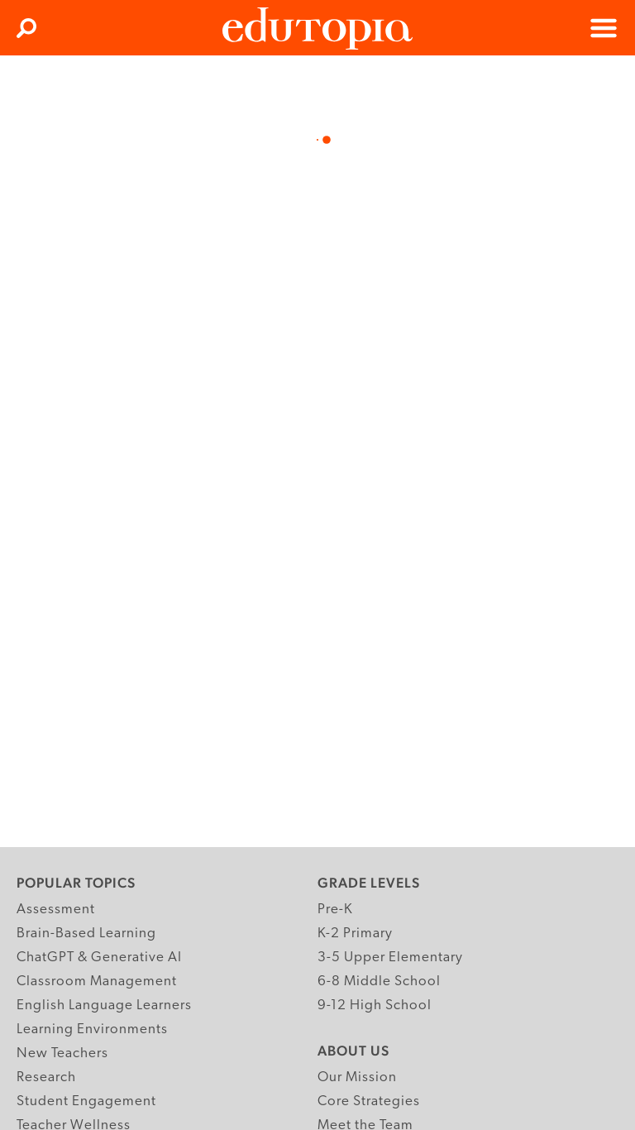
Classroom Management (97, 981)
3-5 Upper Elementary (390, 957)
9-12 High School (375, 1005)
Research (46, 1077)
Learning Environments (92, 1029)
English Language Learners (104, 1005)
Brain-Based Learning (86, 934)
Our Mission (357, 1077)
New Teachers (62, 1053)
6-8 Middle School (379, 981)
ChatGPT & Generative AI (99, 957)
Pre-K (335, 910)
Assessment (56, 910)
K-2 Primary (355, 934)
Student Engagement (86, 1101)
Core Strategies (369, 1101)
